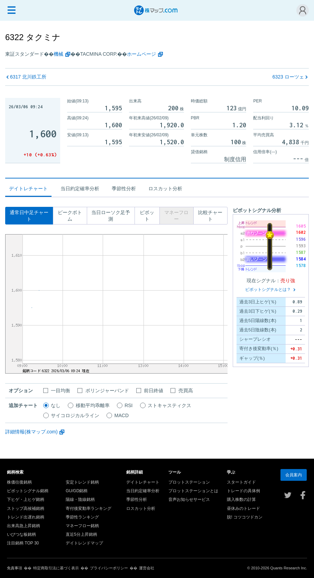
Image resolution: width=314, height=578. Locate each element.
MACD (121, 415)
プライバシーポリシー (109, 568)
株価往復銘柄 (19, 482)
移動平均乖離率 (93, 405)
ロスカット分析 (165, 188)
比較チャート (210, 216)
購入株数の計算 (241, 499)
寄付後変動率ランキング (88, 508)
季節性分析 (124, 188)
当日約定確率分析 (80, 188)
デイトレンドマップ (84, 543)
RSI (128, 405)
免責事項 (14, 568)
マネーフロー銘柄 (82, 525)
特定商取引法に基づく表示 (56, 568)
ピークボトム (70, 216)
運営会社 (146, 568)
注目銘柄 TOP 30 (23, 543)
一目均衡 (60, 390)
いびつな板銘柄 (21, 534)
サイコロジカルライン (75, 415)
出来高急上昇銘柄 (23, 525)
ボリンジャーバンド (107, 390)
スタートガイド (241, 482)
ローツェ (288, 77)
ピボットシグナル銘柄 (27, 490)
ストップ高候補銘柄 (25, 508)
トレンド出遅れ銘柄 (25, 517)
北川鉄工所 (28, 77)
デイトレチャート (142, 482)
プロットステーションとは (193, 490)
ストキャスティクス (169, 405)
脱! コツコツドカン (244, 517)
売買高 (185, 390)
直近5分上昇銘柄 (81, 534)
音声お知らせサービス (189, 499)
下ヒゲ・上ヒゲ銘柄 (25, 499)
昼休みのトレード (243, 508)
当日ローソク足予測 (110, 216)
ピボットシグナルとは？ (268, 289)
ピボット (147, 216)
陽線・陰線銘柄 (80, 499)
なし (56, 405)
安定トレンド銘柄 (82, 482)
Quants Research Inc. (288, 568)
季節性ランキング (82, 517)
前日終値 (153, 390)
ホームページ (141, 54)
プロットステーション (189, 482)
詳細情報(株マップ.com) (31, 431)
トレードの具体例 (243, 490)
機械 (58, 54)
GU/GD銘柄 (76, 490)
